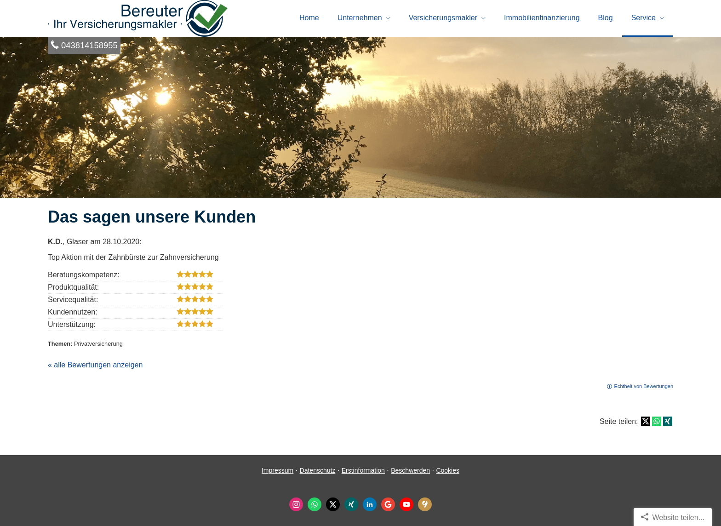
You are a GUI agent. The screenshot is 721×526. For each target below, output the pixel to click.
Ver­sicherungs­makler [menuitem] (443, 18)
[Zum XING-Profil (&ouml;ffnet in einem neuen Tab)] (351, 504)
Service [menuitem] (643, 18)
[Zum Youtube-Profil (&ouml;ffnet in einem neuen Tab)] (406, 504)
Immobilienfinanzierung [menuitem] (542, 18)
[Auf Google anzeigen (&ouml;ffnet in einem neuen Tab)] (388, 504)
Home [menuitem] (309, 18)
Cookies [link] (447, 470)
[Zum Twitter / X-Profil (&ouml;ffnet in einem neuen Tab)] (333, 504)
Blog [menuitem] (605, 18)
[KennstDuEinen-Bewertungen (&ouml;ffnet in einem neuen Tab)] (425, 504)
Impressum (277, 470)
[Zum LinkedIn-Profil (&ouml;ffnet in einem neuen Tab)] (370, 504)
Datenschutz (318, 470)
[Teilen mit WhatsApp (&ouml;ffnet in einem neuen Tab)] (656, 421)
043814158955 (89, 45)
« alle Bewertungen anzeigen (95, 365)
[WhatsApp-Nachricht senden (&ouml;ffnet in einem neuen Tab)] (314, 504)
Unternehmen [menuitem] (360, 18)
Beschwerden (410, 470)
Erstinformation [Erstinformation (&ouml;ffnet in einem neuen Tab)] (363, 470)
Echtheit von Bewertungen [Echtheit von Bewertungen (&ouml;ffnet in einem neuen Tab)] (643, 386)
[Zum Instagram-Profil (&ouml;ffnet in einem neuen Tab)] (296, 504)
